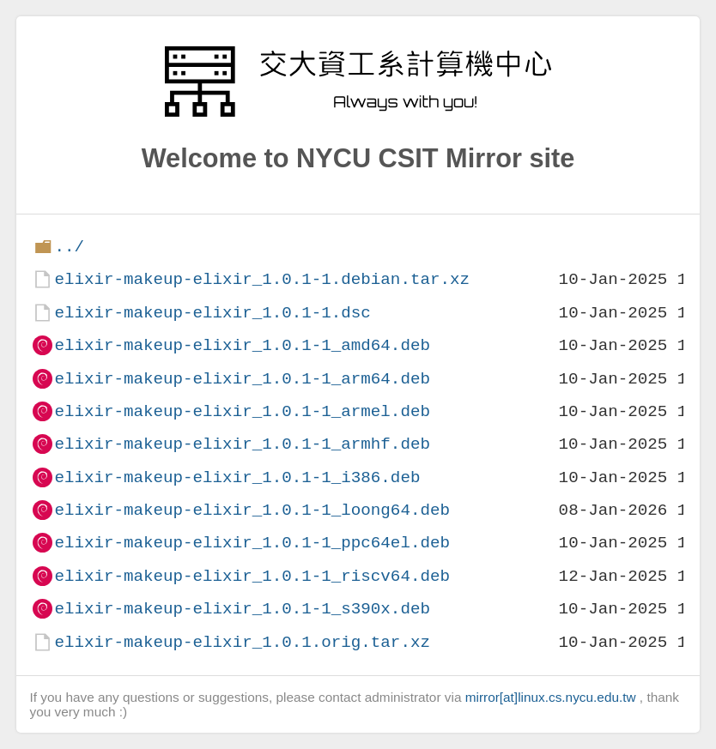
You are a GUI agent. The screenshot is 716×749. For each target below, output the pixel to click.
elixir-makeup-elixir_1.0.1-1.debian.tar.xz (262, 279)
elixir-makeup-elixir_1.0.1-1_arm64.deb (241, 378)
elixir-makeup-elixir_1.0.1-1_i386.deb (237, 477)
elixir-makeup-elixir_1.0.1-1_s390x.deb (241, 608)
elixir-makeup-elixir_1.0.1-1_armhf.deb (241, 444)
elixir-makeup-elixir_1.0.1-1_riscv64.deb (252, 576)
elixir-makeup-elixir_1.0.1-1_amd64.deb (241, 345)
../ (69, 246)
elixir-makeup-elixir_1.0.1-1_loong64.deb (252, 510)
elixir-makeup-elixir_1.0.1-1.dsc (212, 312)
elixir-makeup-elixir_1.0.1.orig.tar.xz (241, 642)
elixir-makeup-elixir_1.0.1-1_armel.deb (241, 411)
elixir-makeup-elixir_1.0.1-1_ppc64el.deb (252, 542)
